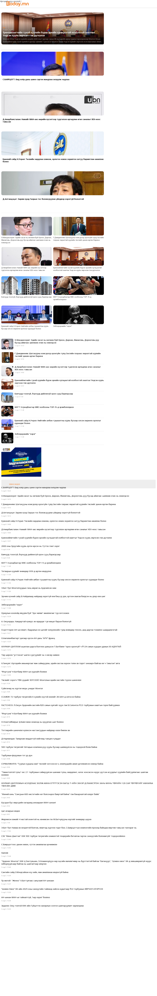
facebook (70, 989)
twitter (78, 989)
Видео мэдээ (70, 970)
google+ (86, 989)
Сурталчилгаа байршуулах (93, 970)
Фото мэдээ (56, 970)
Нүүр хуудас (41, 970)
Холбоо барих (115, 970)
